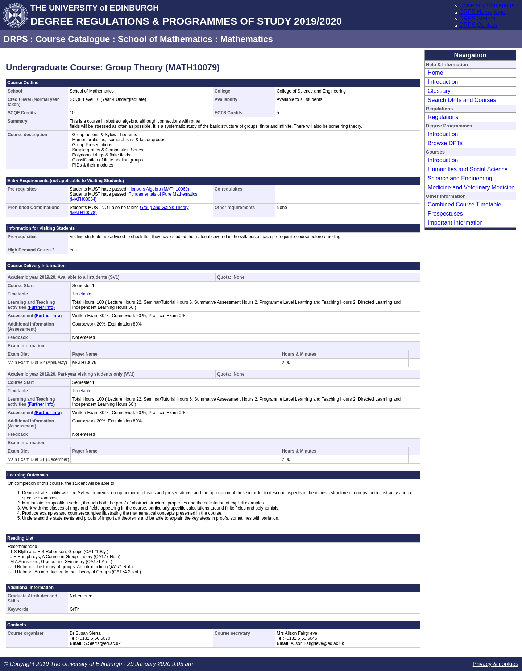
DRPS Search (477, 18)
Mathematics (246, 39)
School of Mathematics (165, 39)
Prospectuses (445, 213)
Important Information (455, 223)
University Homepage (487, 5)
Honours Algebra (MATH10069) (159, 189)
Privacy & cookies (495, 664)
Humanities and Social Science (468, 169)
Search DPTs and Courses (462, 100)
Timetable (81, 293)
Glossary (439, 91)
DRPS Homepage (482, 12)
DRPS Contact (478, 25)
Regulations (443, 117)
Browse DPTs (445, 143)
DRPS (16, 39)
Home (435, 73)
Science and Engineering (460, 178)
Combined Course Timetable (464, 204)
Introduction (443, 82)
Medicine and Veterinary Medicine (471, 187)
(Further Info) (41, 307)
